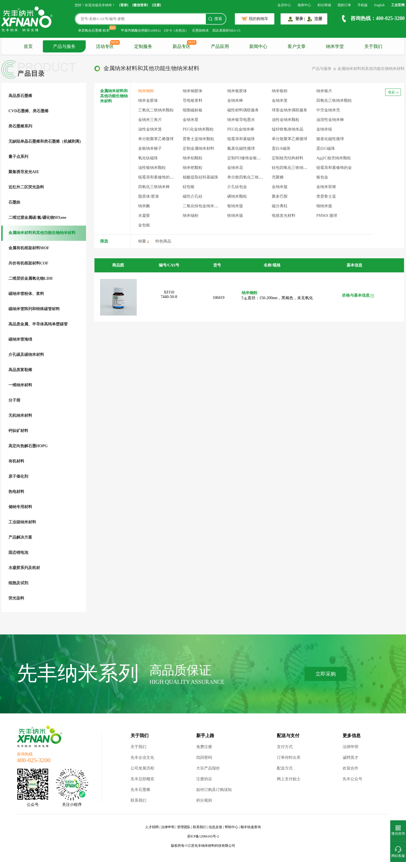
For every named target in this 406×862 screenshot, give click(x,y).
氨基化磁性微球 (241, 148)
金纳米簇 (280, 187)
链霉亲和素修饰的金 (334, 168)
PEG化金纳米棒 (240, 129)
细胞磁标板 (192, 110)
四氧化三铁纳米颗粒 (334, 100)
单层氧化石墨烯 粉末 (93, 30)
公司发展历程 (142, 768)
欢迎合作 (350, 768)
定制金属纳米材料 (198, 148)
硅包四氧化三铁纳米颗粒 (293, 168)
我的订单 (344, 5)
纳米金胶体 (148, 100)
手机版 (363, 5)
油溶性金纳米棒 (330, 120)
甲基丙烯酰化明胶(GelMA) (141, 30)
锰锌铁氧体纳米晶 (287, 129)
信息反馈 (215, 827)
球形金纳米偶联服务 (289, 110)
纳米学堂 (335, 46)
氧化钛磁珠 (148, 158)
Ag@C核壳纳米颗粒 (333, 158)
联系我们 (138, 800)
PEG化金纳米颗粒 (198, 129)
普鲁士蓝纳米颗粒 (198, 139)
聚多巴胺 (280, 196)
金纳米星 (190, 120)
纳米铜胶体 (192, 91)
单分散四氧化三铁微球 (247, 177)
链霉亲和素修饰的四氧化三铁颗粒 (167, 177)
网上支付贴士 (289, 779)
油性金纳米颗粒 (285, 120)
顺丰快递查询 (250, 827)
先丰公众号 (352, 779)
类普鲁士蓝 (326, 196)
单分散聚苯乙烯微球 (156, 139)
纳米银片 (324, 91)
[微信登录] (140, 5)
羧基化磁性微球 (330, 139)
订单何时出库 (289, 757)
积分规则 (204, 800)
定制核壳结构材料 (287, 158)
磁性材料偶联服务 (243, 110)
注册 (318, 19)
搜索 (218, 19)
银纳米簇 (235, 206)
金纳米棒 (235, 100)
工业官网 (398, 5)
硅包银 (189, 187)
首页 (28, 46)
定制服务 (143, 46)
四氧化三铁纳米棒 (154, 187)
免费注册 (204, 747)
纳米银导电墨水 (241, 120)
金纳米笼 (280, 100)
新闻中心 (258, 46)
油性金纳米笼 (150, 129)
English (379, 5)
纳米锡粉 (190, 215)
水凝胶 (144, 215)
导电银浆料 (192, 100)
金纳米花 (235, 168)
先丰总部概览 (142, 779)
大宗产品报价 (208, 768)
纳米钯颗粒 (192, 168)
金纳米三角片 (150, 120)
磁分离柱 (280, 206)
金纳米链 (324, 129)
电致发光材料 (283, 215)
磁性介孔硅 (192, 196)
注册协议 (204, 779)
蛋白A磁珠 (281, 148)
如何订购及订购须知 (214, 790)
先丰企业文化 (142, 757)
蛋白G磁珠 (325, 148)
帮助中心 (231, 827)
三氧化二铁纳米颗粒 (156, 110)
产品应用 (220, 46)
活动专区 (105, 46)
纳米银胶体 (237, 91)
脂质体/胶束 (148, 196)
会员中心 (284, 5)
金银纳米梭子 (150, 148)
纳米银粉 (280, 91)
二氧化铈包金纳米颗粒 (202, 206)
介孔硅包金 (237, 187)
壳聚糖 (278, 177)
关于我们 (373, 46)
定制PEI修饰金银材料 (246, 158)
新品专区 (182, 46)
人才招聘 (152, 827)
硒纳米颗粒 (237, 196)
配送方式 (285, 768)
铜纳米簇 (324, 206)
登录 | (300, 19)
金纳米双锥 (326, 187)
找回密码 (204, 757)
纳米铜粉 (146, 91)
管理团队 (184, 827)
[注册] (156, 5)
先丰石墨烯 (140, 790)
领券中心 (304, 5)
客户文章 (297, 46)
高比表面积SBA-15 (226, 30)
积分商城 (324, 5)
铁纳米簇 (235, 215)
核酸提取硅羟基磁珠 (200, 177)
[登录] (123, 5)
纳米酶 (144, 206)
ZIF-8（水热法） (176, 30)
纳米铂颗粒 (192, 158)
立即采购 (325, 674)
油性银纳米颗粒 (152, 168)
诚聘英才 (350, 757)
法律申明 (350, 747)
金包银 (144, 225)
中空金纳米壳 (328, 110)
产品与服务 (64, 46)
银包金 (322, 177)
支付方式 (285, 747)
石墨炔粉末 (200, 30)
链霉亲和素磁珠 (241, 139)
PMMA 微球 (326, 215)
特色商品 (163, 241)
